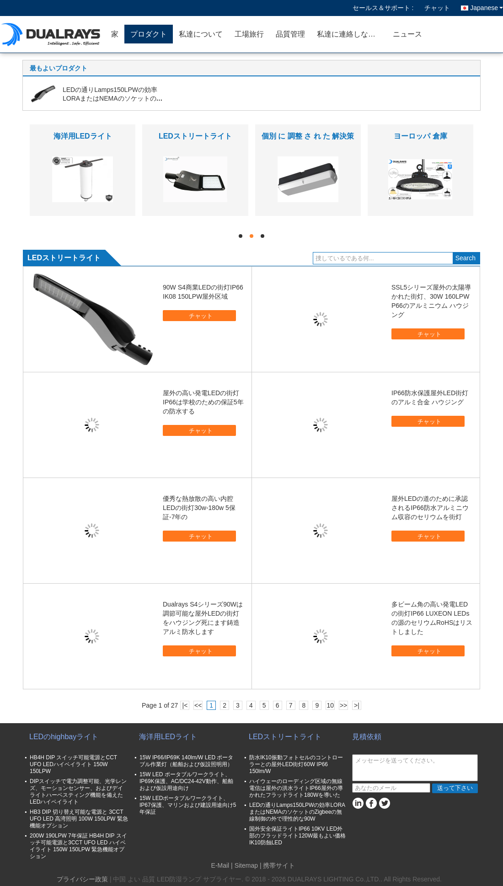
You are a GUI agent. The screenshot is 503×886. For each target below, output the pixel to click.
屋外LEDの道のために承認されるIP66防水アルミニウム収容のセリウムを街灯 (430, 508)
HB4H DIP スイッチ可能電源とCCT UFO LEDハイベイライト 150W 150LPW (73, 764)
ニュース (407, 34)
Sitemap (246, 865)
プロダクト (148, 34)
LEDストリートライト (195, 136)
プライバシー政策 (82, 879)
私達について (201, 34)
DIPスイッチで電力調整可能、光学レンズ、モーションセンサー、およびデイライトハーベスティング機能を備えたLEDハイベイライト (78, 791)
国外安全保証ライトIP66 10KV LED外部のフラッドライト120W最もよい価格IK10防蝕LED (297, 836)
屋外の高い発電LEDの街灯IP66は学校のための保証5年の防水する (203, 402)
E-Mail (220, 865)
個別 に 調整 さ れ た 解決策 (308, 136)
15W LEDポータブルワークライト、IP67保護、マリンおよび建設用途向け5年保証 (187, 805)
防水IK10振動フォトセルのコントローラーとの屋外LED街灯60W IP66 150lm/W (296, 764)
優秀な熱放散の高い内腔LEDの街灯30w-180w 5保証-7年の (199, 508)
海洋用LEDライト (83, 136)
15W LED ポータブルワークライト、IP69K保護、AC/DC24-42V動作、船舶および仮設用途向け (186, 781)
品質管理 (290, 34)
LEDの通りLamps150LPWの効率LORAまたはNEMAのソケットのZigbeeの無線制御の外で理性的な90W (297, 812)
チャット (437, 7)
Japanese (486, 7)
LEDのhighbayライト (63, 737)
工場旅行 (249, 34)
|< (185, 705)
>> (343, 705)
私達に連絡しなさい (350, 34)
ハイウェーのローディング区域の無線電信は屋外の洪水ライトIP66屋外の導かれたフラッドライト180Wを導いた (296, 788)
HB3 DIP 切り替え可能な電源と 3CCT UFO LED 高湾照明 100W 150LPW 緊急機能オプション (79, 819)
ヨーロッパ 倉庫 (420, 136)
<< (198, 705)
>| (356, 705)
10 (330, 705)
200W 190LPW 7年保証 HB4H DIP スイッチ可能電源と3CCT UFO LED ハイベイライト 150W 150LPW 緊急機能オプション (78, 845)
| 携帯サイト (277, 865)
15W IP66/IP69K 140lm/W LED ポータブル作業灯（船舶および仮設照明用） (186, 761)
